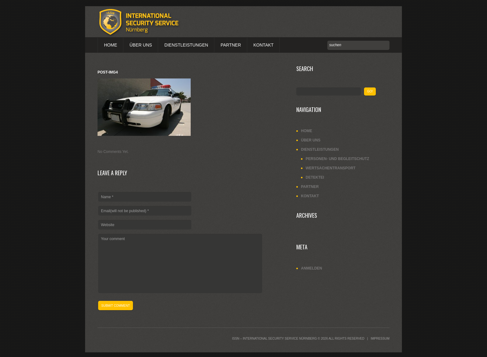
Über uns (141, 44)
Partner (231, 44)
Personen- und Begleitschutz (337, 159)
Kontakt (263, 44)
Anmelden (311, 268)
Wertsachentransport (331, 168)
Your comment (180, 263)
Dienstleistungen (186, 44)
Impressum (380, 338)
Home (110, 44)
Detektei (315, 177)
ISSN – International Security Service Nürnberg (274, 338)
